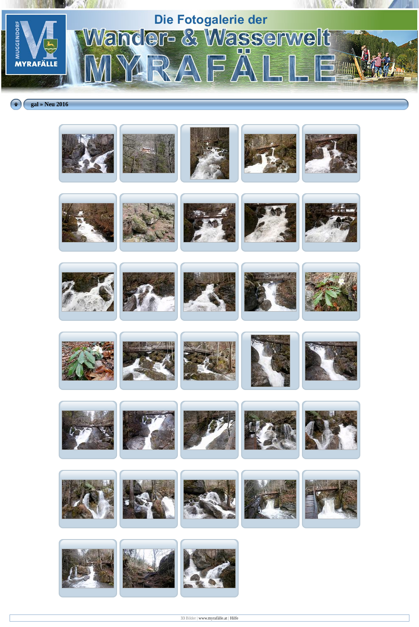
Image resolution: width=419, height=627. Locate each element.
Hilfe (234, 618)
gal (34, 104)
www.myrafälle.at (213, 618)
